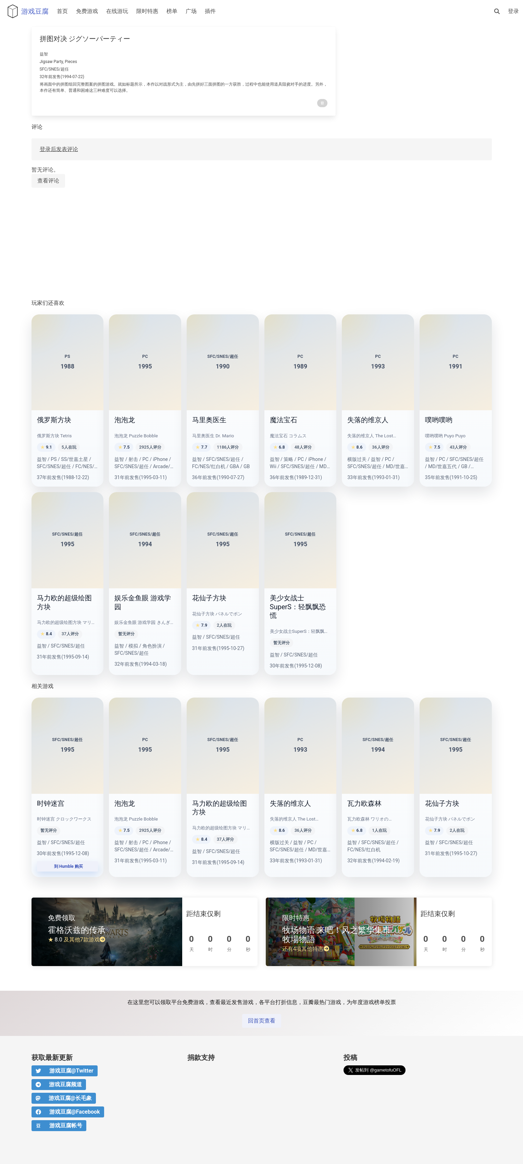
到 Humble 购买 (67, 866)
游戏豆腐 (26, 11)
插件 (210, 11)
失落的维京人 (367, 420)
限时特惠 (147, 11)
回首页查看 (261, 1020)
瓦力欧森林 (364, 803)
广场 (191, 11)
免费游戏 (87, 11)
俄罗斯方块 (54, 420)
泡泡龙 (124, 420)
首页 (62, 11)
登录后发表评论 (59, 149)
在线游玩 (117, 11)
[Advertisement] (237, 244)
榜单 (171, 11)
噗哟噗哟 (438, 420)
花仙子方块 (209, 598)
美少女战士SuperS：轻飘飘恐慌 (298, 606)
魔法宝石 (283, 420)
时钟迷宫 (50, 803)
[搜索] (497, 11)
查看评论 (48, 180)
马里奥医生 (209, 420)
